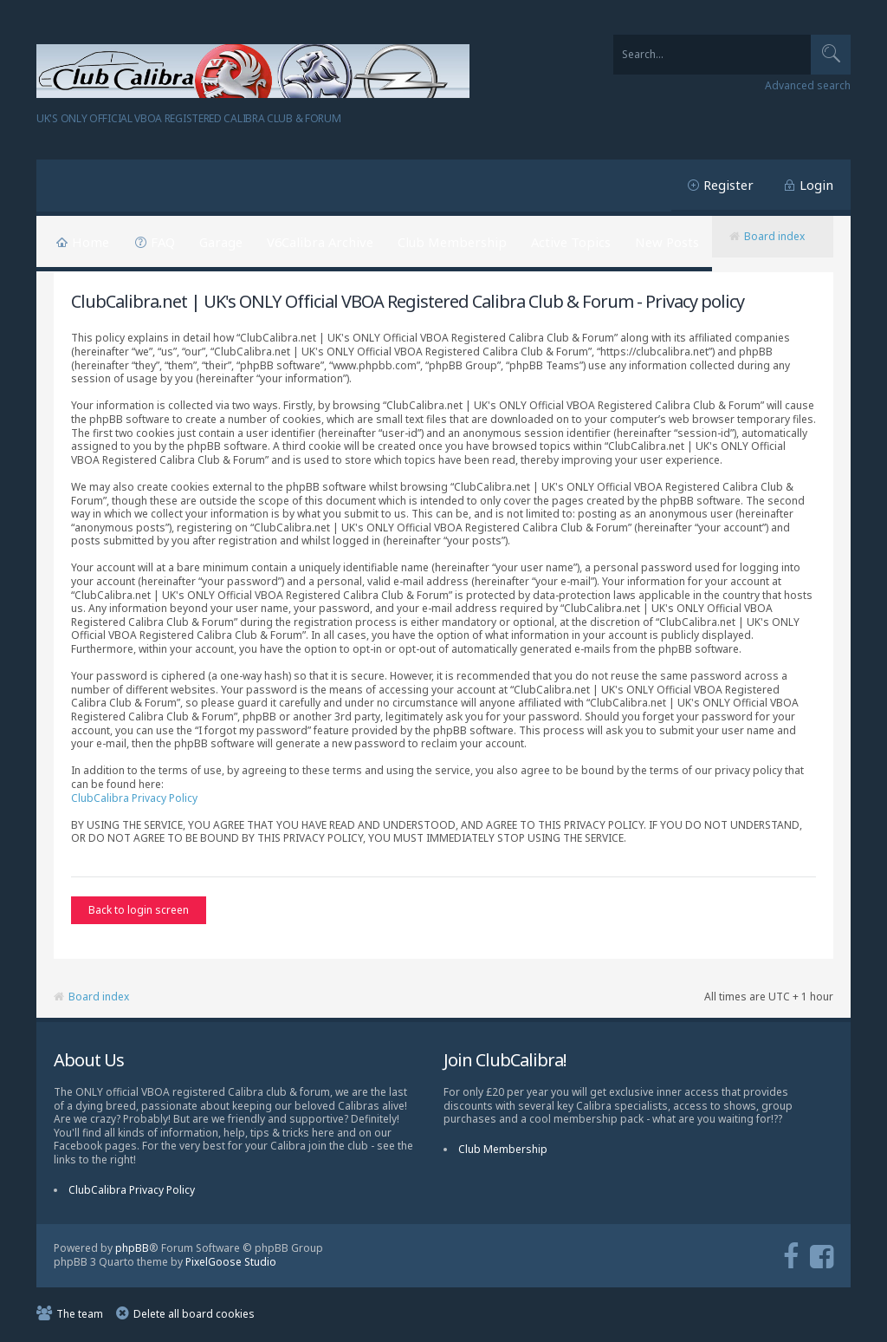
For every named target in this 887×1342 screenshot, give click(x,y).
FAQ (163, 242)
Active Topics (571, 242)
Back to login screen (138, 909)
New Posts (667, 242)
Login (816, 184)
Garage (221, 242)
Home (90, 242)
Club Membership (452, 242)
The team (79, 1316)
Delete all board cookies (194, 1316)
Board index (774, 236)
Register (728, 184)
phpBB (132, 1249)
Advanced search (808, 86)
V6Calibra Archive (320, 242)
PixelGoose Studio (230, 1264)
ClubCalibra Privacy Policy (134, 798)
